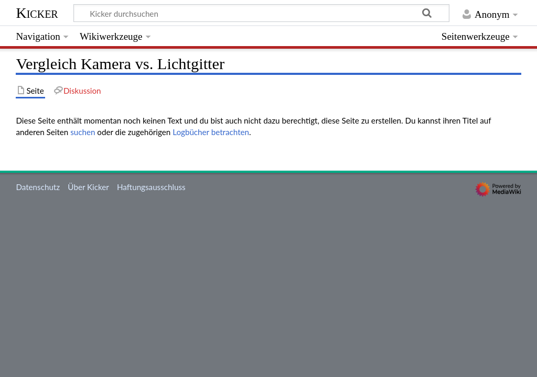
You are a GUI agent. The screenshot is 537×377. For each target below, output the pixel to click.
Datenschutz (38, 187)
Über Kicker (88, 187)
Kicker (37, 13)
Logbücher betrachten (211, 132)
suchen (82, 132)
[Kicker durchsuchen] (261, 13)
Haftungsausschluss (151, 187)
